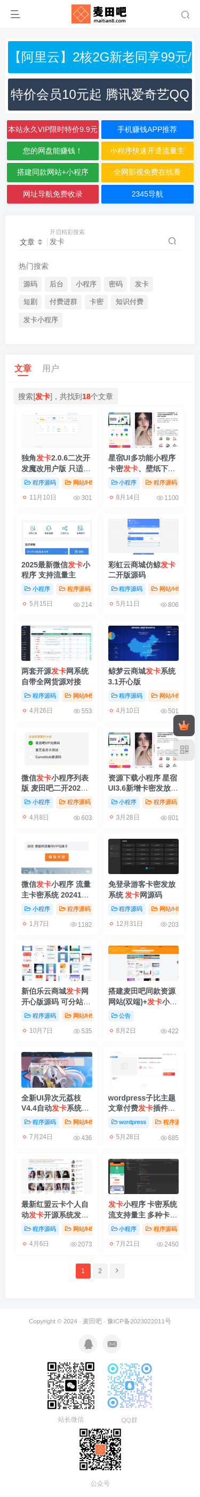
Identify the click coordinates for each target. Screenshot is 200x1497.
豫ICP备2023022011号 (139, 1320)
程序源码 (40, 482)
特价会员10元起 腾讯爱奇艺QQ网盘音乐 (100, 99)
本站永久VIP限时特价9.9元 (53, 129)
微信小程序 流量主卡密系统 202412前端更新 (56, 894)
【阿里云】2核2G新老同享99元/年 (100, 61)
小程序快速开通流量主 (147, 150)
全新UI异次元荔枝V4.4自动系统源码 (55, 1108)
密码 (116, 284)
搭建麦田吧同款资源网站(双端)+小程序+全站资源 (143, 1001)
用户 (50, 368)
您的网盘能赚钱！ (53, 150)
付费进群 (63, 302)
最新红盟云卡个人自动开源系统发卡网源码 (55, 1214)
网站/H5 (79, 482)
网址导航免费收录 (53, 194)
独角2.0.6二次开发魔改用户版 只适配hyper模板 (56, 468)
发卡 (142, 284)
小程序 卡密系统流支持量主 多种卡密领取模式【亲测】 (143, 1214)
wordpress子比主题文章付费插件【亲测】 (142, 1108)
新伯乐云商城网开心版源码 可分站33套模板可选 (56, 1001)
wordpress (129, 1122)
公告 (121, 1015)
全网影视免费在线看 (147, 172)
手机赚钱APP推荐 (147, 129)
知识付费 (129, 302)
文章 (22, 368)
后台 (56, 284)
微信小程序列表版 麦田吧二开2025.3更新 (56, 788)
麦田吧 (92, 1320)
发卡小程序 (40, 320)
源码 (30, 284)
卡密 (96, 302)
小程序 (86, 284)
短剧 (30, 302)
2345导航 (147, 194)
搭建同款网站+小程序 (53, 172)
